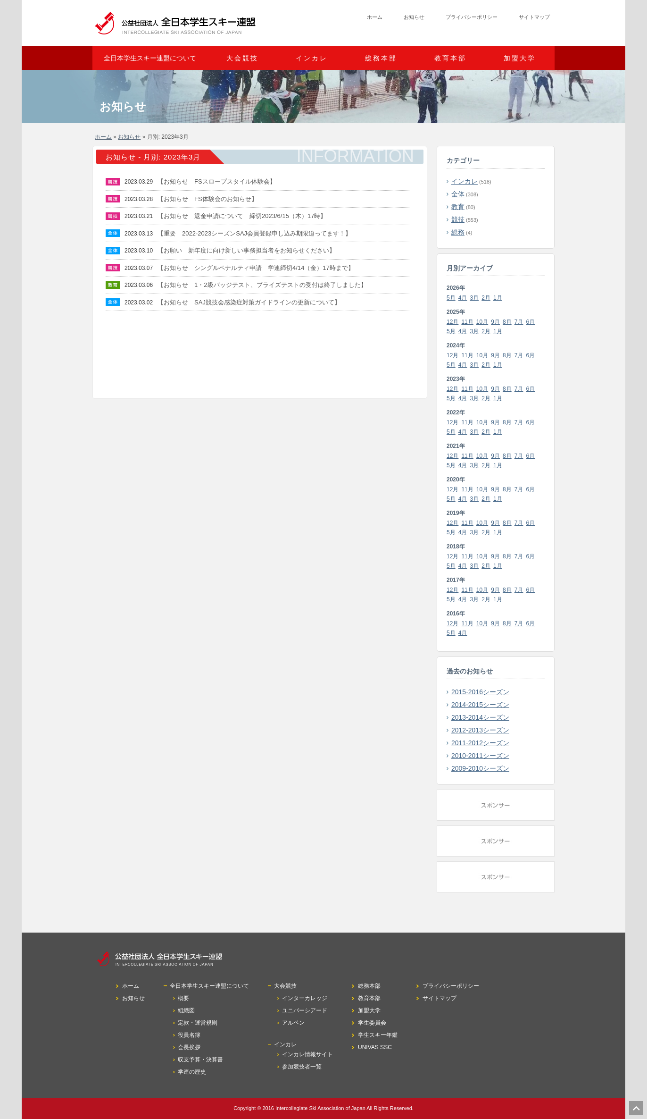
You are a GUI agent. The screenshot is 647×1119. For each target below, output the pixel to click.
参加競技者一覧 (302, 1066)
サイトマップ (534, 17)
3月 (474, 297)
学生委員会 (372, 1022)
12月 (452, 322)
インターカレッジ (304, 998)
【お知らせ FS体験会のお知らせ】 (207, 198)
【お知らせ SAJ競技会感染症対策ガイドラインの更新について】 (249, 302)
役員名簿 (189, 1035)
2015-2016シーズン (480, 692)
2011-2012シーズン (480, 743)
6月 (530, 322)
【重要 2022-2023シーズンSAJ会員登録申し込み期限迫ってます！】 (254, 233)
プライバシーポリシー (472, 17)
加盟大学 (520, 58)
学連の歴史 (192, 1072)
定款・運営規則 (197, 1022)
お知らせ (414, 17)
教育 (458, 206)
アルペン (293, 1022)
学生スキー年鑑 (378, 1035)
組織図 (186, 1010)
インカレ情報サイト (307, 1054)
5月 (451, 297)
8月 (507, 322)
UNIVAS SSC (375, 1047)
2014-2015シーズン (480, 704)
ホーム (374, 17)
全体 (458, 194)
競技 (458, 219)
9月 (495, 322)
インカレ (464, 181)
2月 (485, 297)
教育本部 (450, 58)
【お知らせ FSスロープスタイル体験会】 (217, 181)
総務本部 (381, 58)
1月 (497, 297)
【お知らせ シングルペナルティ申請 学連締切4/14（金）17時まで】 (256, 267)
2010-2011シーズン (480, 755)
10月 (482, 322)
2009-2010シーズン (480, 768)
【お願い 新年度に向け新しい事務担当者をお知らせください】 (246, 250)
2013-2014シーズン (480, 717)
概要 (183, 998)
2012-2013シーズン (480, 730)
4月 (462, 297)
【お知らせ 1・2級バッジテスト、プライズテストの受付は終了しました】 (262, 284)
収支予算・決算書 (200, 1059)
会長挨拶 (189, 1047)
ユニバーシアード (304, 1010)
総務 (458, 232)
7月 (518, 322)
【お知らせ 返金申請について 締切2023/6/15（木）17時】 (242, 215)
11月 (467, 322)
